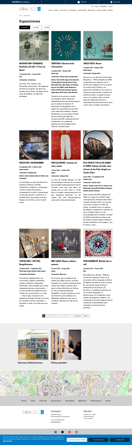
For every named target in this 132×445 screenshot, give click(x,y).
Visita (50, 10)
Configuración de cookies (76, 439)
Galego (96, 6)
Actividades (72, 10)
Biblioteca (91, 10)
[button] (66, 381)
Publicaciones (102, 10)
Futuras (47, 27)
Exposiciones (82, 10)
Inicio (20, 15)
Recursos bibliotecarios (30, 363)
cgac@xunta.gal (55, 422)
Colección (63, 10)
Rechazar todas (98, 439)
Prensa (110, 10)
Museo (56, 10)
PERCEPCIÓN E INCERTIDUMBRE (31, 162)
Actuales (36, 27)
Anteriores (24, 27)
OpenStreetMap (122, 395)
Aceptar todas (119, 439)
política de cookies (7, 441)
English (111, 6)
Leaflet (115, 395)
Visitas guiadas (59, 363)
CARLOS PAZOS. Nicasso (92, 63)
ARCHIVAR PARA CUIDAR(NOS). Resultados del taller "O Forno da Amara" (32, 66)
